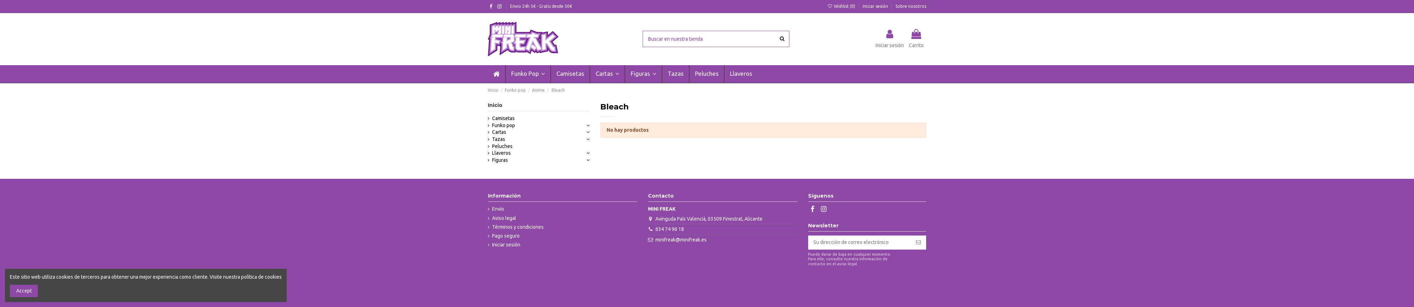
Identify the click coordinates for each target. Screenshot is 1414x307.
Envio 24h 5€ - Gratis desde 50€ (541, 6)
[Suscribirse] (918, 242)
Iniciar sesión (876, 6)
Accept (24, 291)
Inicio (495, 105)
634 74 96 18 (669, 229)
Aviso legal (504, 218)
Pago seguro (506, 236)
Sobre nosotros (910, 6)
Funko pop (503, 125)
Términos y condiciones (518, 227)
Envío (498, 209)
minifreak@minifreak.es (681, 240)
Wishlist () (842, 6)
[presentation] (867, 284)
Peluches (502, 146)
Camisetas (503, 118)
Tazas (498, 139)
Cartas (499, 132)
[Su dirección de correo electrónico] (859, 242)
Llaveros (501, 153)
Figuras (500, 160)
